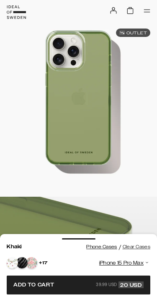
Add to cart (78, 284)
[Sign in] (113, 10)
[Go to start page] (16, 12)
